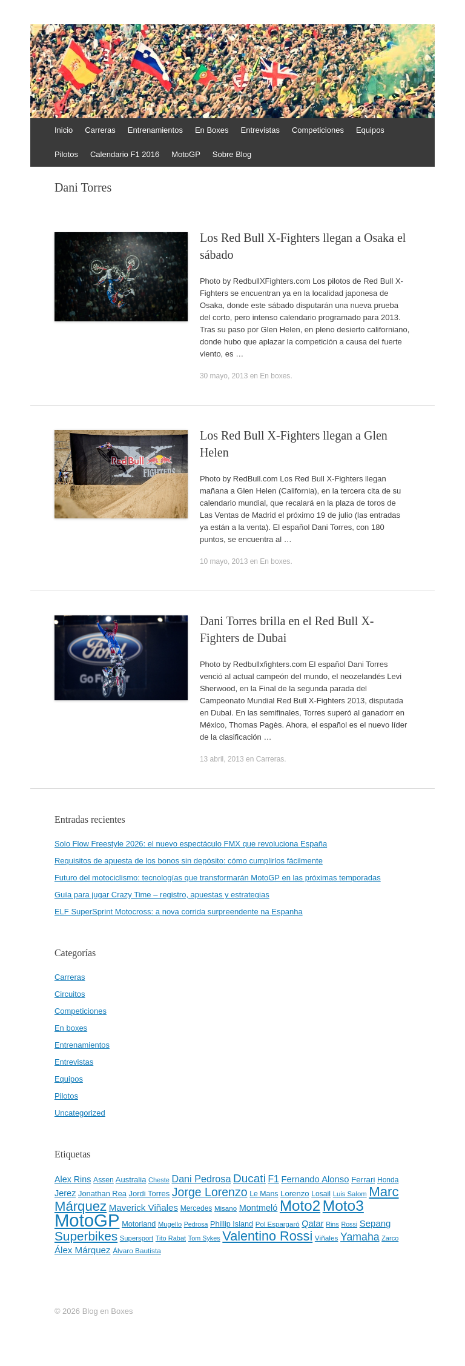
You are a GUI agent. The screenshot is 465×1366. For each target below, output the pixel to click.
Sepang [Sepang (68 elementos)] (375, 1223)
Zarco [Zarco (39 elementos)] (389, 1238)
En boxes (275, 376)
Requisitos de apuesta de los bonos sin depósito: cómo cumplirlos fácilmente (188, 860)
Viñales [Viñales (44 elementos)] (326, 1238)
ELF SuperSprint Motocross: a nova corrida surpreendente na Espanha (178, 911)
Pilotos (66, 154)
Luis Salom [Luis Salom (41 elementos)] (350, 1193)
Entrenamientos (155, 130)
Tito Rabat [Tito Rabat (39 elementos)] (171, 1238)
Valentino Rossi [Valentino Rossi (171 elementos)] (267, 1236)
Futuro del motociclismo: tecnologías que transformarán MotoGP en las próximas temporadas (217, 877)
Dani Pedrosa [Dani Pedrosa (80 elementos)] (201, 1178)
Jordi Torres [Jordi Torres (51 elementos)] (149, 1193)
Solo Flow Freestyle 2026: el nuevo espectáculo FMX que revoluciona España (190, 843)
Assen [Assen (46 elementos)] (103, 1180)
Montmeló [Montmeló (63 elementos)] (258, 1208)
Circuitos (69, 994)
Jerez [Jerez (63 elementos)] (65, 1193)
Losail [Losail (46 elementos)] (321, 1194)
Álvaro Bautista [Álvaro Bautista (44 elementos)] (137, 1251)
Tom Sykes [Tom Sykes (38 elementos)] (204, 1238)
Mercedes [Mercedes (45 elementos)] (196, 1208)
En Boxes (212, 130)
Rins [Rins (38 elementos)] (332, 1224)
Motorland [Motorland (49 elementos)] (139, 1224)
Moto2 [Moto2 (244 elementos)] (300, 1205)
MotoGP (185, 154)
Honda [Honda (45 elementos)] (387, 1180)
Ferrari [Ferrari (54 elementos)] (363, 1179)
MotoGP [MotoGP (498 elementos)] (87, 1220)
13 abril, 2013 (222, 759)
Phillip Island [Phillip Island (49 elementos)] (231, 1224)
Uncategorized (79, 1112)
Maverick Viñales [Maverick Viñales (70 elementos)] (143, 1207)
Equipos (370, 130)
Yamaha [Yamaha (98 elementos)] (359, 1237)
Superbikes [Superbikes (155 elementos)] (85, 1236)
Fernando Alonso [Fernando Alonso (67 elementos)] (315, 1179)
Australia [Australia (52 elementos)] (131, 1179)
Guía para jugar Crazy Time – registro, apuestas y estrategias (161, 894)
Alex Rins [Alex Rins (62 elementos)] (72, 1179)
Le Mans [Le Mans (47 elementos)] (263, 1194)
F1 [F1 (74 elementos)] (273, 1179)
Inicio (63, 130)
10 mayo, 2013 (224, 561)
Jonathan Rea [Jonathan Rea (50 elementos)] (102, 1193)
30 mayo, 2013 (224, 376)
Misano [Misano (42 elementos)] (225, 1208)
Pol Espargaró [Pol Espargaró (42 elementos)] (278, 1224)
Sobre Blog (232, 154)
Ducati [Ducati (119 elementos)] (249, 1178)
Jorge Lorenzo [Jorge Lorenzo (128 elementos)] (210, 1192)
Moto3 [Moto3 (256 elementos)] (343, 1205)
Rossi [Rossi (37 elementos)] (349, 1224)
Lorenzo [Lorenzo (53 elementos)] (294, 1193)
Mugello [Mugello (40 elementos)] (170, 1224)
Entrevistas (260, 130)
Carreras (100, 130)
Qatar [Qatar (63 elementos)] (312, 1223)
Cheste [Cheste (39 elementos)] (159, 1180)
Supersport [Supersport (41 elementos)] (136, 1238)
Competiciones (318, 130)
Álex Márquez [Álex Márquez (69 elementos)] (82, 1250)
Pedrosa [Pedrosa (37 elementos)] (196, 1224)
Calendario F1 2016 (124, 154)
